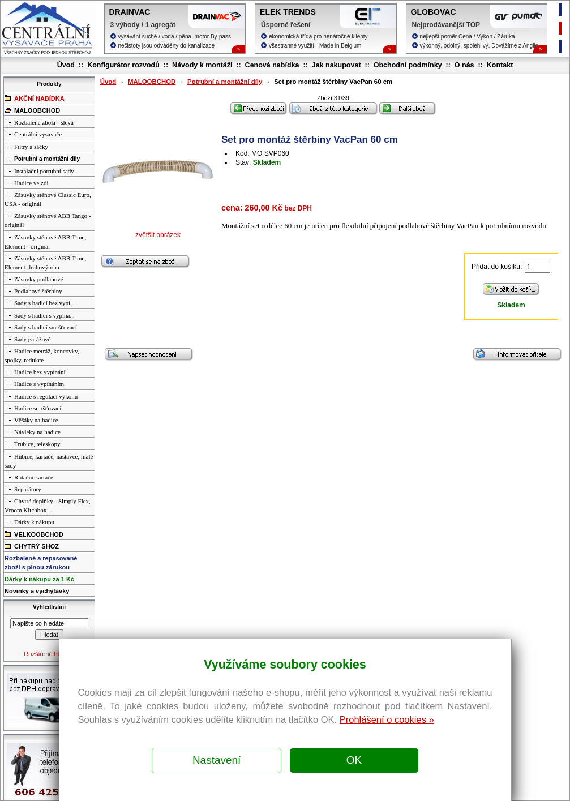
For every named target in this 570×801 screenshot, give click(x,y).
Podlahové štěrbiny (33, 290)
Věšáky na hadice (31, 419)
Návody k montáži (202, 65)
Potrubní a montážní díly (224, 81)
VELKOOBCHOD (34, 534)
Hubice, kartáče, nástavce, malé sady (49, 460)
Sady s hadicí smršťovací (41, 327)
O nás (464, 65)
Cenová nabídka (272, 65)
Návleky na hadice (33, 431)
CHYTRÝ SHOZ (32, 546)
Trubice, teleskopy (32, 443)
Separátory (23, 488)
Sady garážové (27, 338)
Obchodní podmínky (408, 65)
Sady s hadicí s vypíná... (40, 315)
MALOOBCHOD (151, 81)
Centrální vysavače (33, 134)
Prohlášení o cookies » (387, 719)
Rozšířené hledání (49, 653)
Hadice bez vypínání (35, 371)
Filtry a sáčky (26, 146)
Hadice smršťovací (33, 408)
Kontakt (500, 65)
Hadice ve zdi (26, 182)
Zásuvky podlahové (34, 278)
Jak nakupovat (336, 65)
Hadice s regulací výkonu (41, 396)
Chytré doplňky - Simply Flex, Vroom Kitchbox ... (48, 504)
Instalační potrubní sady (39, 170)
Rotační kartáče (29, 477)
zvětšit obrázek (158, 235)
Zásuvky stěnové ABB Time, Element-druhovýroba (45, 262)
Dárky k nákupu (29, 521)
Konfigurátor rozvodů (123, 65)
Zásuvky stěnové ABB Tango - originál (48, 219)
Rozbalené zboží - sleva (39, 122)
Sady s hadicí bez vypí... (40, 302)
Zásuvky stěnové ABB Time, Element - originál (45, 241)
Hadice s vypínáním (34, 383)
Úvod (66, 65)
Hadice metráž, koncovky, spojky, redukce (42, 354)
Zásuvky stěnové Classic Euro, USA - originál (48, 198)
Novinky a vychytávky (37, 591)
